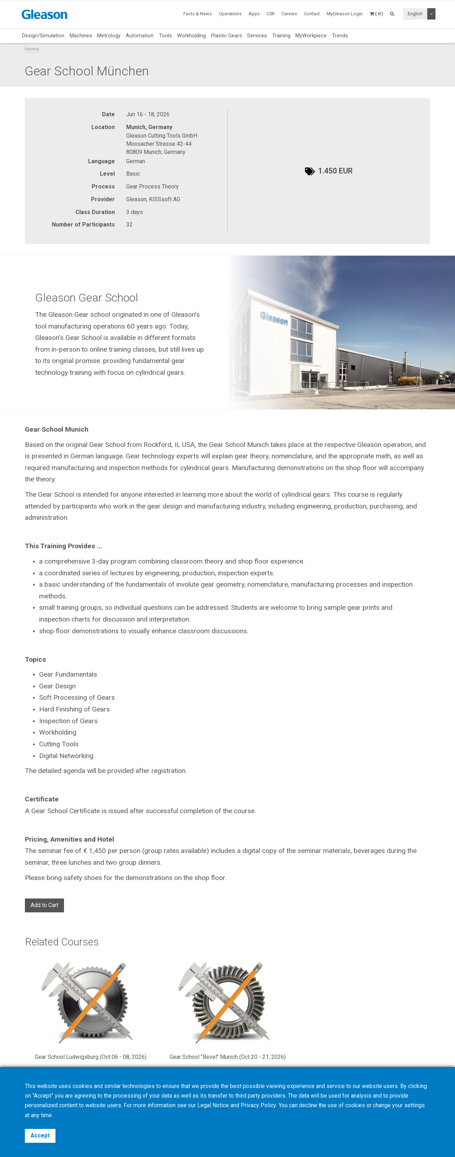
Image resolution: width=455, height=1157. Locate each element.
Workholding (191, 35)
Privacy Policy (258, 1105)
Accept (40, 1135)
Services (257, 35)
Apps (254, 13)
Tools (165, 35)
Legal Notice (213, 1105)
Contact (312, 13)
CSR (271, 13)
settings (414, 1105)
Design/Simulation (43, 35)
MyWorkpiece (311, 35)
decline (308, 1105)
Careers (289, 13)
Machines (81, 35)
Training (281, 35)
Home (32, 49)
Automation (140, 35)
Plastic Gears (226, 35)
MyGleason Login (345, 13)
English (415, 13)
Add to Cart (44, 905)
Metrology (109, 35)
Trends (340, 35)
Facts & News (197, 13)
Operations (230, 13)
